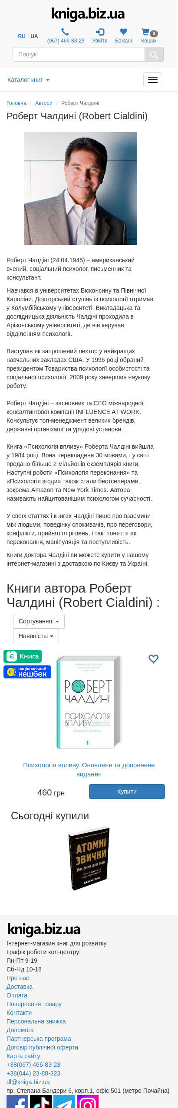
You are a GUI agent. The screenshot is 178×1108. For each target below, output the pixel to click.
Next (170, 858)
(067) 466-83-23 (65, 36)
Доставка (20, 986)
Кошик (148, 36)
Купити (127, 791)
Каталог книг (28, 79)
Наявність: (36, 635)
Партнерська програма (39, 1038)
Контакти (19, 1012)
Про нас (18, 977)
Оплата (17, 995)
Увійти (100, 36)
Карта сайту (23, 1056)
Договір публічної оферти (42, 1047)
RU (22, 36)
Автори (44, 103)
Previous (7, 858)
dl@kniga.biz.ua (28, 1082)
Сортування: (39, 621)
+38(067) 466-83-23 (33, 1064)
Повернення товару (34, 1003)
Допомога (20, 1030)
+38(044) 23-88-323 (33, 1073)
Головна (16, 103)
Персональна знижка (36, 1021)
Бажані (123, 36)
